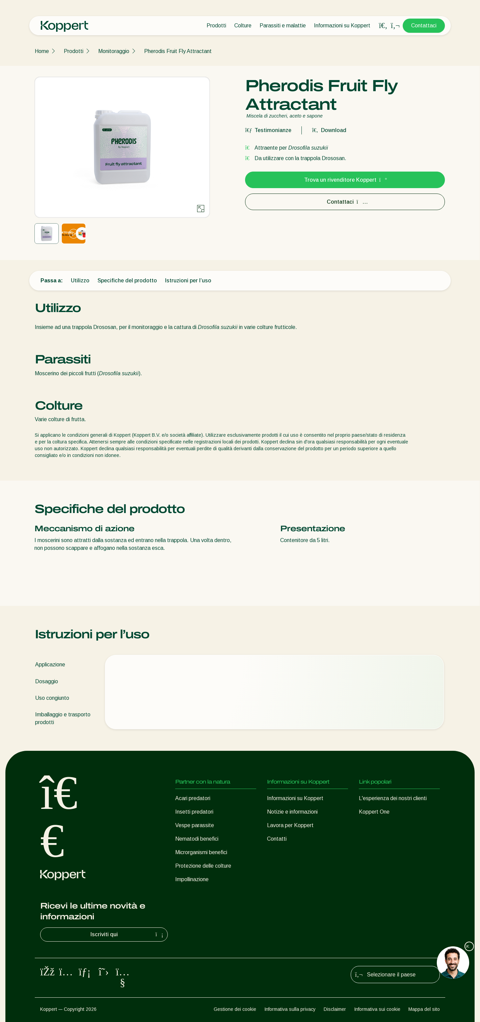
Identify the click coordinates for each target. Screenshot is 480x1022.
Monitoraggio (113, 51)
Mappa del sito (424, 1009)
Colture (242, 25)
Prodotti (216, 25)
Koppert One (374, 812)
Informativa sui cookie (377, 1009)
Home (42, 51)
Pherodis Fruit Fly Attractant (178, 51)
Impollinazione (192, 879)
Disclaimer (335, 1009)
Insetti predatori (194, 812)
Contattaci (423, 25)
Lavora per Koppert (290, 825)
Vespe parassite (194, 825)
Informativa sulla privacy (290, 1009)
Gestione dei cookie (235, 1009)
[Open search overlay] (383, 25)
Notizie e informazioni (292, 812)
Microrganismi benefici (201, 852)
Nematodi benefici (196, 839)
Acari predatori (192, 798)
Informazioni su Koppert (342, 25)
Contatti (277, 839)
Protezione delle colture (203, 866)
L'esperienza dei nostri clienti (393, 798)
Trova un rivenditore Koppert (345, 180)
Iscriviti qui (127, 934)
